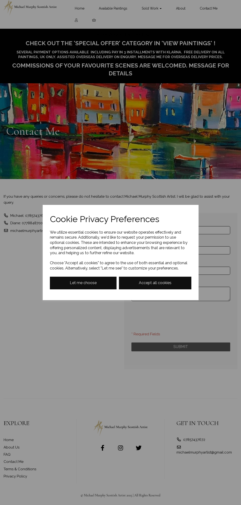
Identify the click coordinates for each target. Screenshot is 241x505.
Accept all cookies (155, 283)
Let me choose (83, 283)
